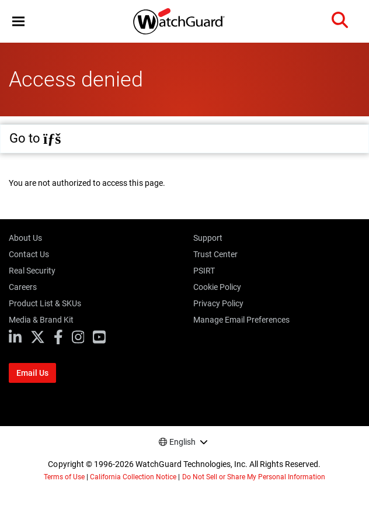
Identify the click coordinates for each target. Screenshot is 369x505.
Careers (23, 287)
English (182, 442)
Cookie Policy (217, 287)
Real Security (32, 270)
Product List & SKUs (45, 303)
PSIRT (204, 270)
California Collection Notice (133, 477)
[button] (18, 21)
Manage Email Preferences (241, 319)
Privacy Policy (218, 303)
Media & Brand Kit (41, 319)
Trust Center (215, 254)
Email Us (32, 373)
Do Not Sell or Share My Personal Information (254, 477)
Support (207, 238)
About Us (25, 238)
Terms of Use (64, 477)
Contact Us (29, 254)
